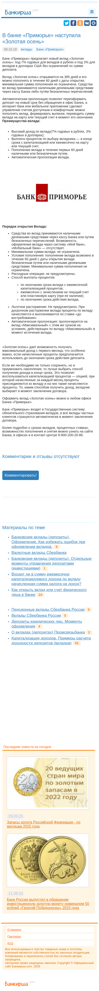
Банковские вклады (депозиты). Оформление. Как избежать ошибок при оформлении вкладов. (48, 542)
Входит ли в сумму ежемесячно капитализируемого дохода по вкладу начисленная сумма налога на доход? (46, 579)
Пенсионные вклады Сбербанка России (48, 609)
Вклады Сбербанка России (36, 615)
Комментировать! (21, 475)
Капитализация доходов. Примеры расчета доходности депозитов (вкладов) (51, 640)
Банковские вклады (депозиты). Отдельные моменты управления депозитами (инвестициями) (51, 563)
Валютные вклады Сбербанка (38, 552)
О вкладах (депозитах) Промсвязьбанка (48, 632)
